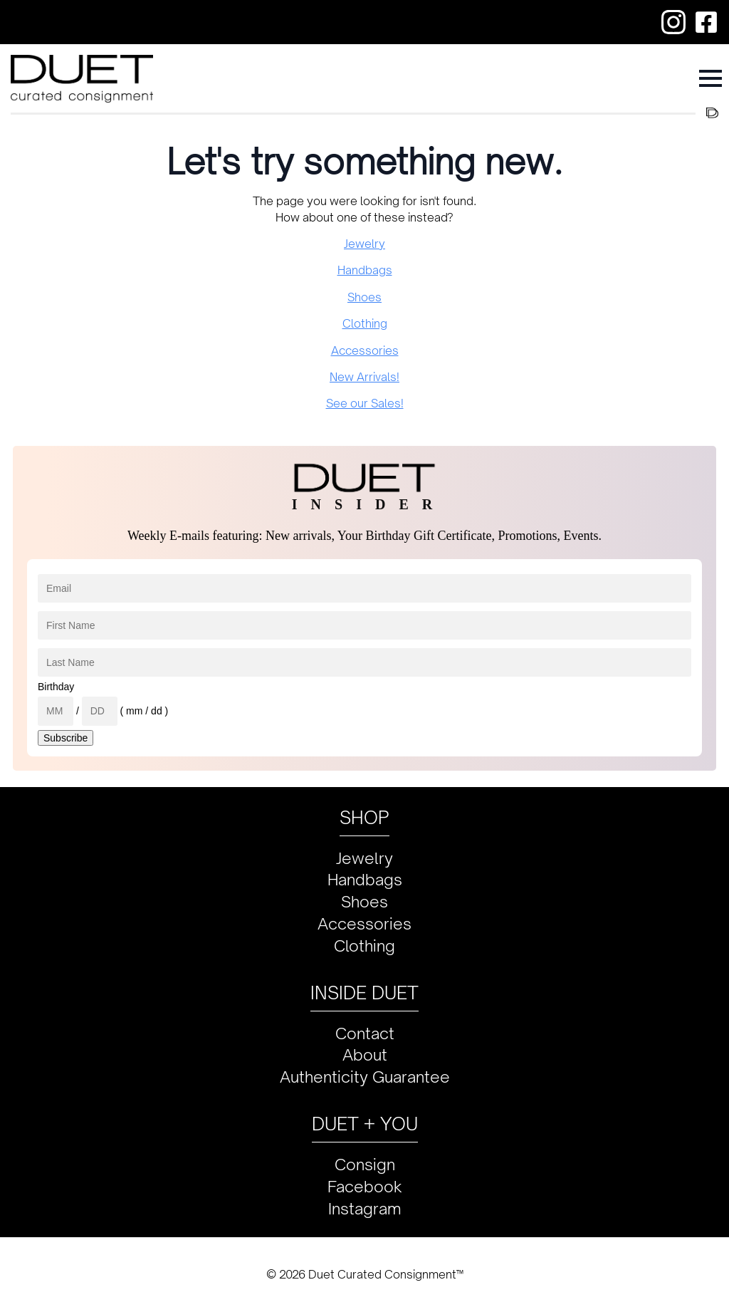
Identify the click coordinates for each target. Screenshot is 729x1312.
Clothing (364, 323)
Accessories (365, 350)
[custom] (673, 22)
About (364, 1054)
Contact (364, 1033)
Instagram (365, 1208)
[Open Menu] (710, 78)
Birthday (56, 686)
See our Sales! (365, 403)
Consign (365, 1164)
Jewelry (364, 243)
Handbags (364, 270)
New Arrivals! (364, 377)
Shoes (364, 297)
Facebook (364, 1186)
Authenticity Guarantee (365, 1076)
